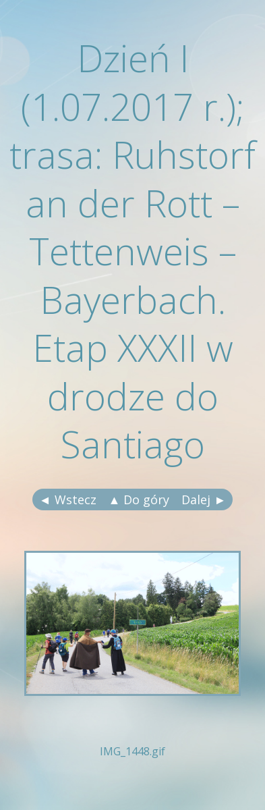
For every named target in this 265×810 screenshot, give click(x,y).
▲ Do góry (139, 499)
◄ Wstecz (67, 499)
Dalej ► (203, 499)
